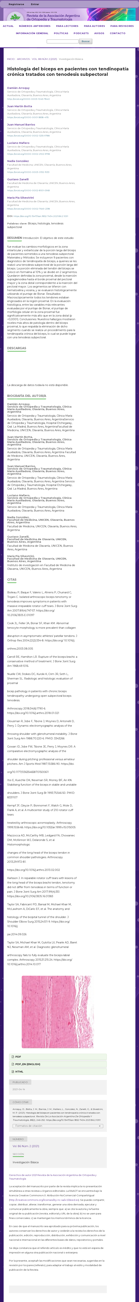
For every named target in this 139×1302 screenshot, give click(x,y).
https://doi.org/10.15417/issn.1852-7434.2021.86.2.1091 (41, 216)
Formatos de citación (28, 1126)
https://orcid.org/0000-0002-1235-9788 (28, 135)
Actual (8, 25)
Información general (32, 33)
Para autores (94, 25)
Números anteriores (34, 25)
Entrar (35, 4)
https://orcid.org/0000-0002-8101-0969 (28, 190)
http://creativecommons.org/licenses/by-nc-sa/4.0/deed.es (44, 1199)
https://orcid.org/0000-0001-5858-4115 (28, 117)
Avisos (99, 33)
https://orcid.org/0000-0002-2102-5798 (28, 153)
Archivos (23, 58)
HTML (19, 1071)
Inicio (11, 58)
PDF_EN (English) (27, 1064)
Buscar (86, 41)
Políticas (61, 33)
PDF (18, 1056)
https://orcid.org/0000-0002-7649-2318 (28, 208)
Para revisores (122, 25)
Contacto (117, 33)
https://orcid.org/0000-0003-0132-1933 (28, 172)
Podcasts (81, 33)
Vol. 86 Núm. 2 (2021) (44, 58)
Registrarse (16, 4)
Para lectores (67, 25)
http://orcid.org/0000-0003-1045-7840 (28, 99)
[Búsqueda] (63, 41)
